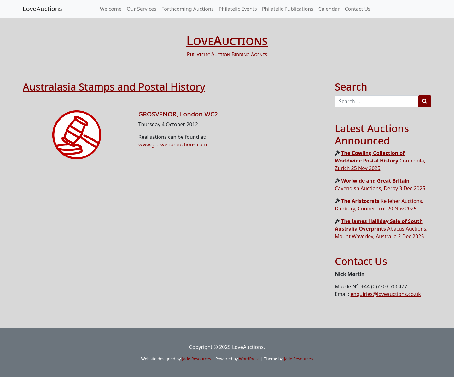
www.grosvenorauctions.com (172, 144)
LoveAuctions (42, 8)
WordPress (249, 359)
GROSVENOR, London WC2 (178, 114)
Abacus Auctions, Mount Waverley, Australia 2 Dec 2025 (381, 229)
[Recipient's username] (376, 101)
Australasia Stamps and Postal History (114, 86)
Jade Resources (196, 359)
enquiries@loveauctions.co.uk (386, 294)
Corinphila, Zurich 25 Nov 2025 (380, 161)
